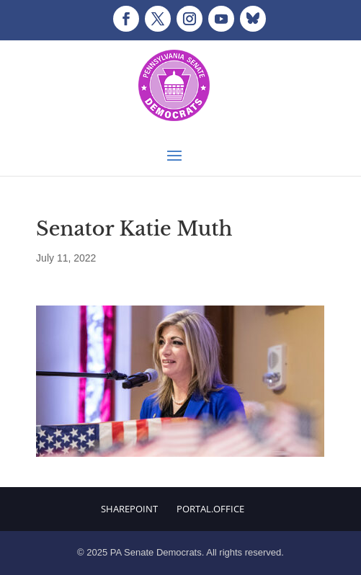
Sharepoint (129, 508)
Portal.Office (210, 508)
